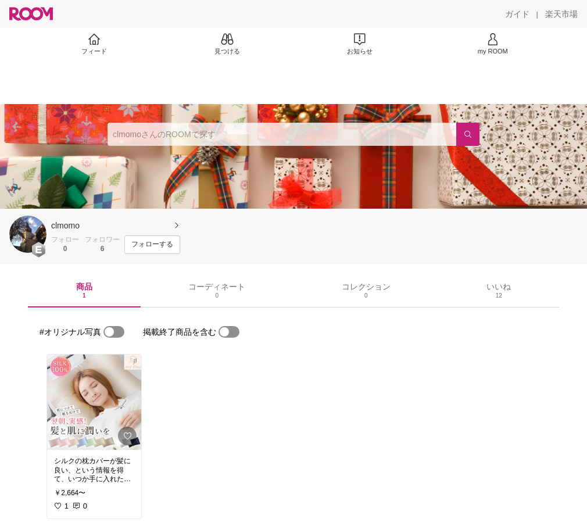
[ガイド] (517, 14)
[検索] (467, 134)
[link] (94, 402)
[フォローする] (152, 244)
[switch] (113, 332)
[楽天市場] (561, 14)
